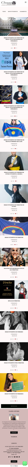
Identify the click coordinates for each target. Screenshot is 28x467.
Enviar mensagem (15, 448)
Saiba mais (14, 432)
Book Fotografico (13, 11)
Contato (14, 461)
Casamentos (23, 11)
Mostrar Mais (14, 406)
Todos (4, 11)
